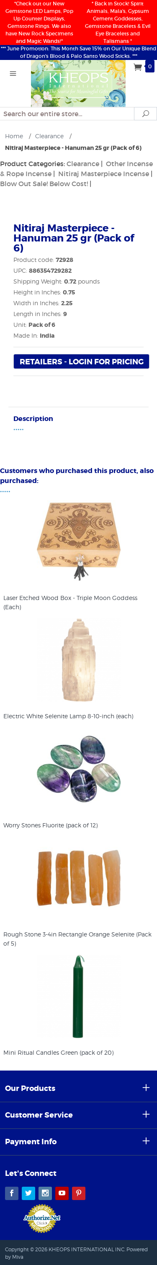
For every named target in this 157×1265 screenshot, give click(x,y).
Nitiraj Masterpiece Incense (103, 173)
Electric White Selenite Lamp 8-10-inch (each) (68, 716)
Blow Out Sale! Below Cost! (44, 183)
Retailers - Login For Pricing (82, 362)
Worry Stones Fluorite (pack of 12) (50, 825)
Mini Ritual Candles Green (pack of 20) (58, 1052)
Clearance (83, 163)
